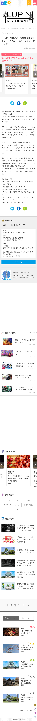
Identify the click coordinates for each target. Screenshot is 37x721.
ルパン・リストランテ (12, 505)
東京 (4, 33)
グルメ (10, 33)
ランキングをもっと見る (26, 710)
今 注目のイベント (11, 618)
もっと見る (33, 333)
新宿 (18, 509)
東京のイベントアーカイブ (22, 272)
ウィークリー (26, 618)
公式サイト (18, 262)
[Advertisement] (18, 307)
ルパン (29, 500)
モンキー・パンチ (12, 500)
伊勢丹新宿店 (28, 505)
